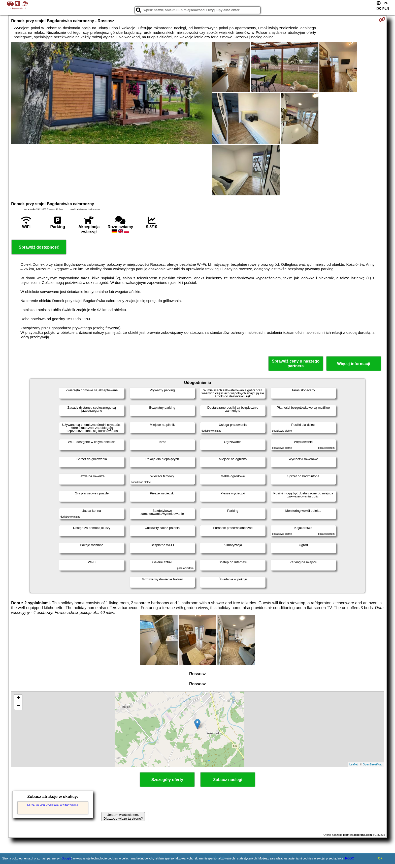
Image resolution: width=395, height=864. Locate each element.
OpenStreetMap (372, 764)
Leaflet (353, 764)
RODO (349, 858)
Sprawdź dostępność (39, 247)
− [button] (18, 706)
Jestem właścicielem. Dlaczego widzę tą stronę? (123, 816)
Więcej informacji (353, 364)
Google (66, 858)
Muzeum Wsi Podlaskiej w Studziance (52, 805)
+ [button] (18, 698)
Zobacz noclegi (227, 780)
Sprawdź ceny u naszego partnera (295, 363)
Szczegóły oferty (167, 780)
